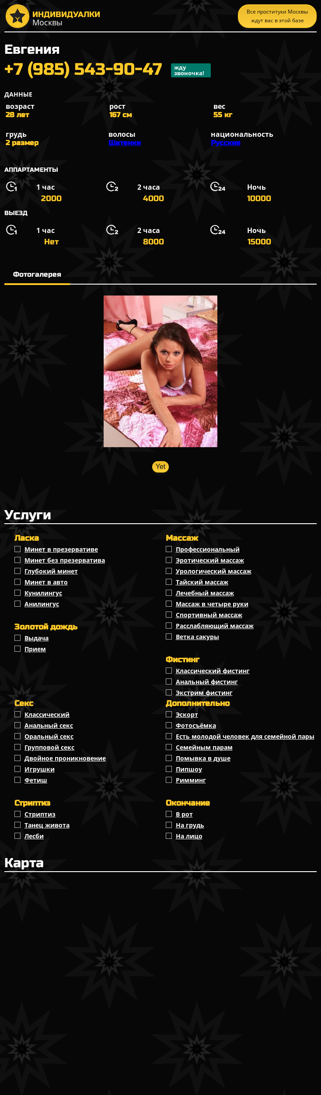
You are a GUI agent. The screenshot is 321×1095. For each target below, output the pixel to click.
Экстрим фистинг (204, 692)
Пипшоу (189, 769)
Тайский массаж (202, 582)
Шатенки (124, 143)
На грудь (190, 825)
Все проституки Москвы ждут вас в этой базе (277, 16)
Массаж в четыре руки (212, 604)
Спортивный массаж (209, 615)
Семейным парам (204, 747)
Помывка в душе (203, 758)
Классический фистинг (213, 671)
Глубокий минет (51, 571)
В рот (184, 814)
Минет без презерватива (64, 560)
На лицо (189, 836)
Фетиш (35, 780)
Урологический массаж (213, 571)
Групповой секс (49, 747)
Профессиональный (208, 549)
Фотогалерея (37, 274)
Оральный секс (48, 736)
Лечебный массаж (205, 593)
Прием (35, 649)
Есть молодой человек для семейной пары (245, 736)
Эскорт (187, 714)
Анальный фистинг (207, 682)
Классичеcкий (47, 714)
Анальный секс (48, 725)
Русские (226, 143)
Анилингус (41, 604)
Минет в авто (46, 582)
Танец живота (47, 825)
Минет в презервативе (61, 549)
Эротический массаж (210, 560)
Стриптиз (40, 814)
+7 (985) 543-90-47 (107, 70)
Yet (161, 466)
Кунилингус (43, 593)
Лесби (34, 836)
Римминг (191, 780)
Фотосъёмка (196, 725)
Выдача (36, 638)
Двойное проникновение (65, 758)
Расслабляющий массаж (215, 626)
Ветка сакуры (197, 637)
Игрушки (39, 769)
